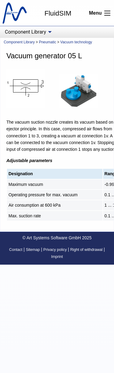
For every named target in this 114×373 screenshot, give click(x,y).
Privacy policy (55, 250)
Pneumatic (47, 42)
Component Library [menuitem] (25, 32)
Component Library (19, 42)
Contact (15, 250)
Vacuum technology (76, 42)
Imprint (57, 257)
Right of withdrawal (86, 250)
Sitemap (33, 250)
